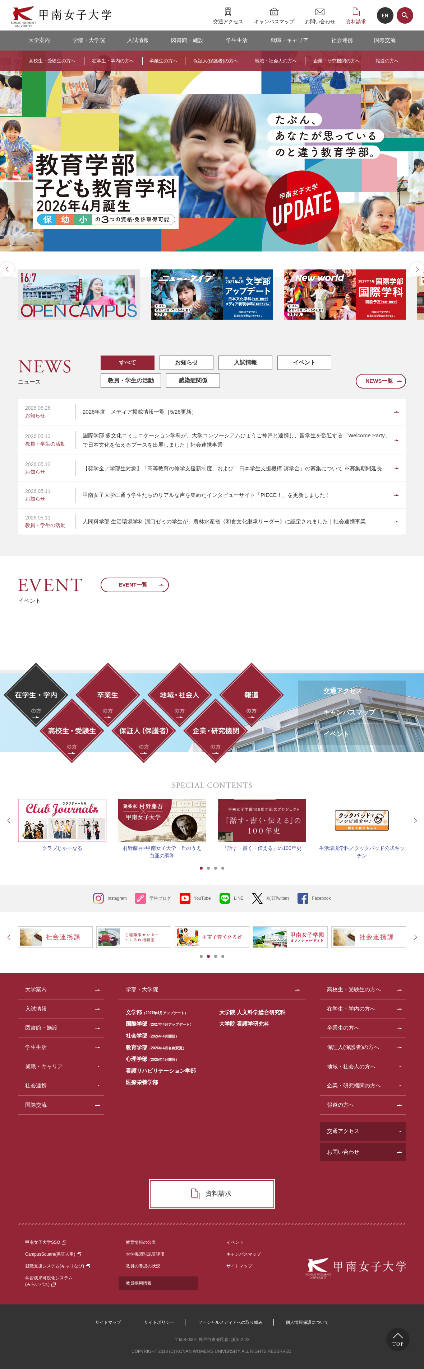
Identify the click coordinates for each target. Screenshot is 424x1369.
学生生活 (237, 40)
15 (255, 278)
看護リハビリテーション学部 (161, 1071)
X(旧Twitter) (277, 898)
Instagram (116, 898)
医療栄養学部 (142, 1082)
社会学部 (152, 1035)
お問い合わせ (320, 21)
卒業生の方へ (163, 60)
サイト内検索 (405, 15)
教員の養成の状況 (143, 1266)
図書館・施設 (187, 40)
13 (240, 278)
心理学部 (152, 1059)
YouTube (202, 898)
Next (417, 269)
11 (226, 278)
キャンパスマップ (274, 21)
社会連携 (342, 40)
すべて (127, 362)
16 (262, 278)
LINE (239, 898)
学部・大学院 (89, 40)
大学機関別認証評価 (145, 1254)
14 (247, 278)
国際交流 (385, 40)
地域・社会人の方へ (276, 60)
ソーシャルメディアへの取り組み (230, 1322)
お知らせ (186, 362)
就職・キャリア (289, 40)
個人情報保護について (307, 1322)
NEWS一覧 (378, 381)
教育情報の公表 (141, 1242)
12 (233, 278)
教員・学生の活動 (131, 380)
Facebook (321, 898)
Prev (7, 269)
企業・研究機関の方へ (336, 60)
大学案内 (39, 40)
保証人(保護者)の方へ (216, 60)
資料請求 (356, 21)
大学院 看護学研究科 (244, 1024)
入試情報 (138, 40)
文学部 (157, 1012)
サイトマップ (239, 1266)
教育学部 (156, 1047)
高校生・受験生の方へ (52, 60)
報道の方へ (387, 60)
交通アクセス (228, 21)
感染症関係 (193, 380)
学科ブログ (160, 898)
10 (219, 278)
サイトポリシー (159, 1322)
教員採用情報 (139, 1283)
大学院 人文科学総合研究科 (252, 1012)
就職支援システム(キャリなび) (57, 1266)
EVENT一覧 (133, 585)
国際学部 (159, 1024)
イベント (304, 362)
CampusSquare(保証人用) (53, 1254)
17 (269, 278)
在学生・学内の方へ (113, 60)
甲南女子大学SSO (45, 1242)
